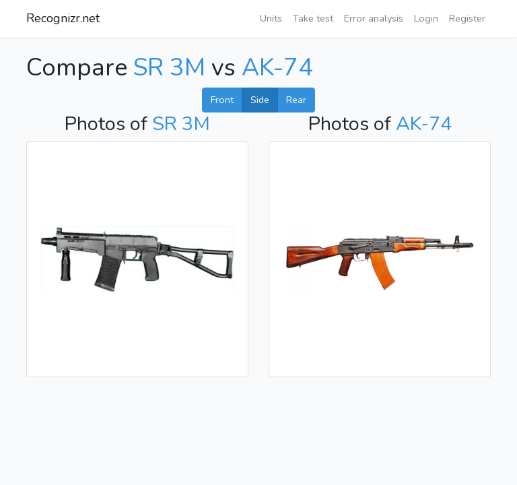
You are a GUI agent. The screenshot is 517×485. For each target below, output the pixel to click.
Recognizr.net (63, 18)
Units (271, 18)
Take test (313, 18)
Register (467, 18)
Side (259, 99)
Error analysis (373, 18)
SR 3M (169, 67)
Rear (296, 99)
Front (222, 99)
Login (426, 18)
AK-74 (277, 67)
